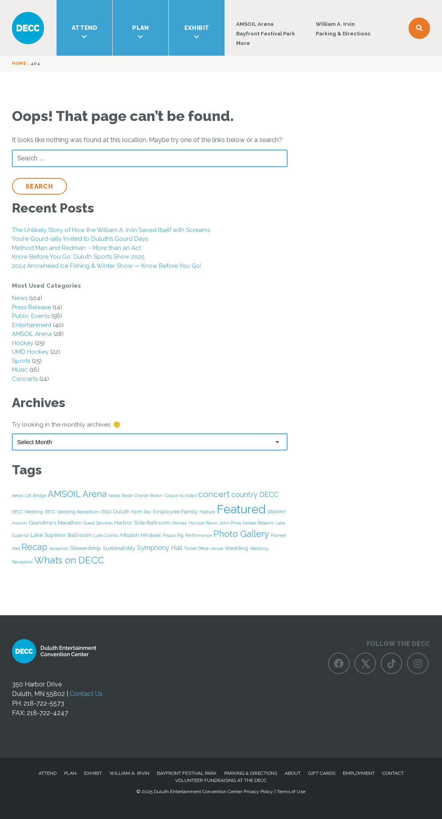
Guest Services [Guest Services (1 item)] (98, 523)
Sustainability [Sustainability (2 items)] (119, 548)
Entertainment (31, 325)
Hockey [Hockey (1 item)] (179, 523)
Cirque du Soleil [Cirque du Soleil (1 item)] (180, 495)
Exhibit (197, 32)
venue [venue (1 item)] (216, 548)
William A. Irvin (335, 24)
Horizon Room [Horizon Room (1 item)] (203, 523)
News (19, 298)
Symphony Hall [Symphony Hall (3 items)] (159, 548)
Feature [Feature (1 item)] (207, 511)
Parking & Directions (343, 34)
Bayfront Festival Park (265, 34)
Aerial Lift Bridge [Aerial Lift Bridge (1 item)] (29, 495)
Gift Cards (321, 773)
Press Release (31, 307)
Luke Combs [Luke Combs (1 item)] (106, 535)
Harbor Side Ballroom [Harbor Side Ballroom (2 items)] (142, 522)
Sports (21, 361)
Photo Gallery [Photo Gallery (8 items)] (241, 533)
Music (20, 369)
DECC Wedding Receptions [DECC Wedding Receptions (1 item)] (72, 511)
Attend (84, 32)
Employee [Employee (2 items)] (166, 511)
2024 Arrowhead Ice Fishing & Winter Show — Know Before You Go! (106, 265)
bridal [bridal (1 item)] (114, 495)
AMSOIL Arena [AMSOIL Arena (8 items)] (77, 494)
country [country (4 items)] (244, 494)
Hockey (22, 343)
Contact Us (86, 694)
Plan (140, 32)
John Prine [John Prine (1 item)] (230, 523)
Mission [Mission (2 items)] (129, 535)
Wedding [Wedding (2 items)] (236, 548)
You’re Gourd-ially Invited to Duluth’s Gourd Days (80, 238)
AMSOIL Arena (255, 24)
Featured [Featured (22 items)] (241, 509)
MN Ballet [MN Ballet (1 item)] (151, 535)
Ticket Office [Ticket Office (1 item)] (196, 548)
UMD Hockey (30, 351)
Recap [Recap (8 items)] (34, 547)
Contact (393, 773)
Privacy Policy (258, 791)
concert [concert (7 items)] (214, 494)
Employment (359, 773)
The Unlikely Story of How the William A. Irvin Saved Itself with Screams (111, 230)
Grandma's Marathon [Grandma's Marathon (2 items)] (55, 522)
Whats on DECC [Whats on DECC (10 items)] (69, 560)
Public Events (31, 316)
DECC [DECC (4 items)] (268, 494)
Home (19, 63)
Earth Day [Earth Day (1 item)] (141, 511)
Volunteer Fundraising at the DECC (221, 780)
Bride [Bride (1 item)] (127, 495)
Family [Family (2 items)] (189, 511)
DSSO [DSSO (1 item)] (106, 511)
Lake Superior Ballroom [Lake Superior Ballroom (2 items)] (61, 535)
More (243, 43)
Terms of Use (291, 791)
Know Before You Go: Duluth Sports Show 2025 (78, 256)
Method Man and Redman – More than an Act (76, 248)
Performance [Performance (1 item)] (198, 535)
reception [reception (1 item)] (58, 548)
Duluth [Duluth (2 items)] (121, 511)
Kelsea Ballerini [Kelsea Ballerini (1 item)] (258, 523)
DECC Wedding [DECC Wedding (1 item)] (27, 511)
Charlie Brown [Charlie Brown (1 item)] (148, 495)
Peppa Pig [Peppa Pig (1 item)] (173, 535)
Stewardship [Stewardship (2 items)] (85, 548)
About (293, 773)
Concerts (25, 378)
